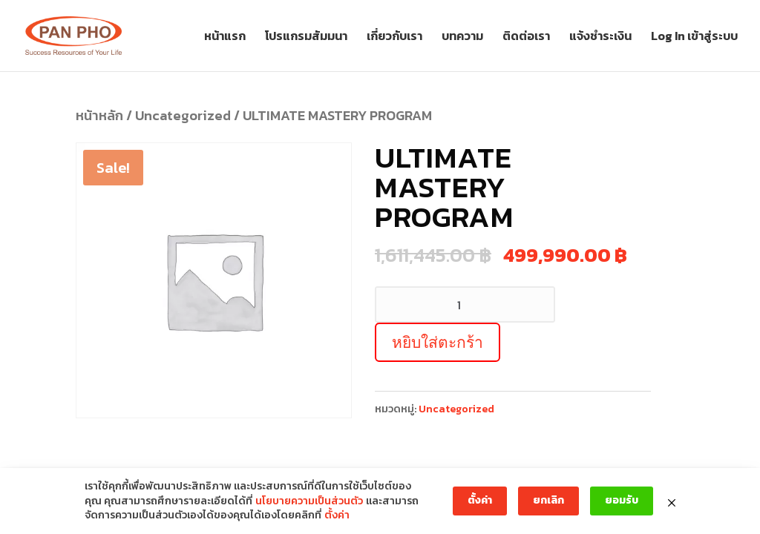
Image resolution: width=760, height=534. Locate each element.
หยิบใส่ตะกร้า (437, 342)
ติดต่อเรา (526, 37)
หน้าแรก (225, 37)
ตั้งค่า (337, 515)
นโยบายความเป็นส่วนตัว (309, 501)
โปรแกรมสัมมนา (306, 37)
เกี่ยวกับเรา (394, 37)
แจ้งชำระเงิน (600, 37)
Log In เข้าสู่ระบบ (694, 37)
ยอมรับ (621, 500)
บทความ (462, 37)
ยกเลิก (548, 500)
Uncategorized (183, 115)
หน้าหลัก (99, 115)
